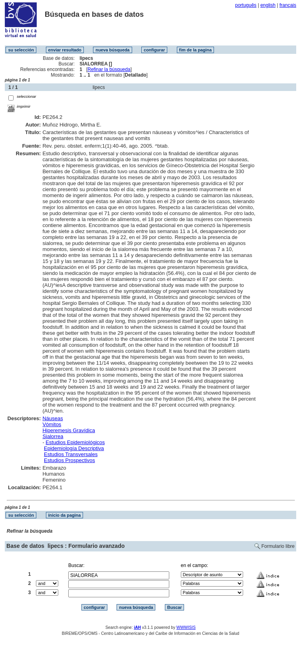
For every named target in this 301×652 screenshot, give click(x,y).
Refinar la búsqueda (108, 69)
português (245, 5)
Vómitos (51, 424)
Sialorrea (52, 436)
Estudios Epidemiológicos (75, 442)
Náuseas (52, 418)
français (287, 5)
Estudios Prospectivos (69, 460)
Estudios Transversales (70, 454)
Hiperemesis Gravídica (68, 430)
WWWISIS (186, 627)
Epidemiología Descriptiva (74, 448)
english (267, 5)
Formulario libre (278, 546)
